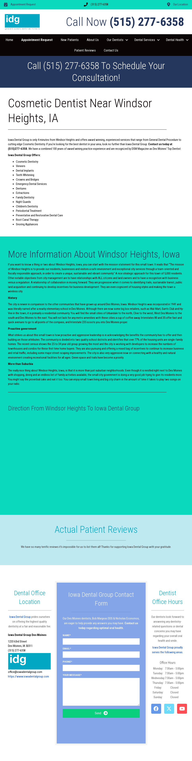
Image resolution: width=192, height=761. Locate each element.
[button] (126, 40)
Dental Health (175, 40)
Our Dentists (115, 40)
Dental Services (144, 40)
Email (66, 648)
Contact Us (111, 50)
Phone (67, 661)
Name (66, 635)
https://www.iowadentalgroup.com (28, 676)
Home (9, 40)
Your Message (71, 675)
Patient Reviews (85, 50)
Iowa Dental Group (20, 617)
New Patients (70, 40)
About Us (93, 40)
